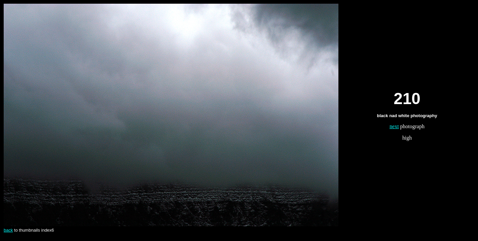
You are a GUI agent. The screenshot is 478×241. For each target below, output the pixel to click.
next (394, 126)
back (8, 230)
